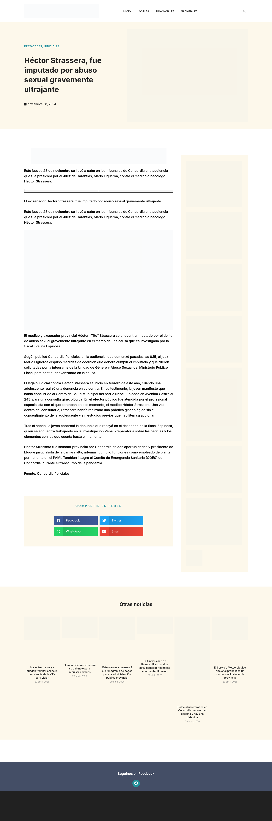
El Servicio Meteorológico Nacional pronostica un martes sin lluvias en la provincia (230, 672)
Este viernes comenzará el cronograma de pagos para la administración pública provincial (117, 672)
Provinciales (165, 11)
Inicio (127, 11)
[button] (244, 11)
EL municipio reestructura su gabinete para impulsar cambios (79, 668)
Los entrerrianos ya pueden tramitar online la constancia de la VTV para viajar (41, 672)
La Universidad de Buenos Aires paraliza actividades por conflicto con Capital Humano (154, 666)
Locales (143, 11)
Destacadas (33, 46)
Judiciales (51, 46)
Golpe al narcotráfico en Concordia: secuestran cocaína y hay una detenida (192, 712)
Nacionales (189, 11)
